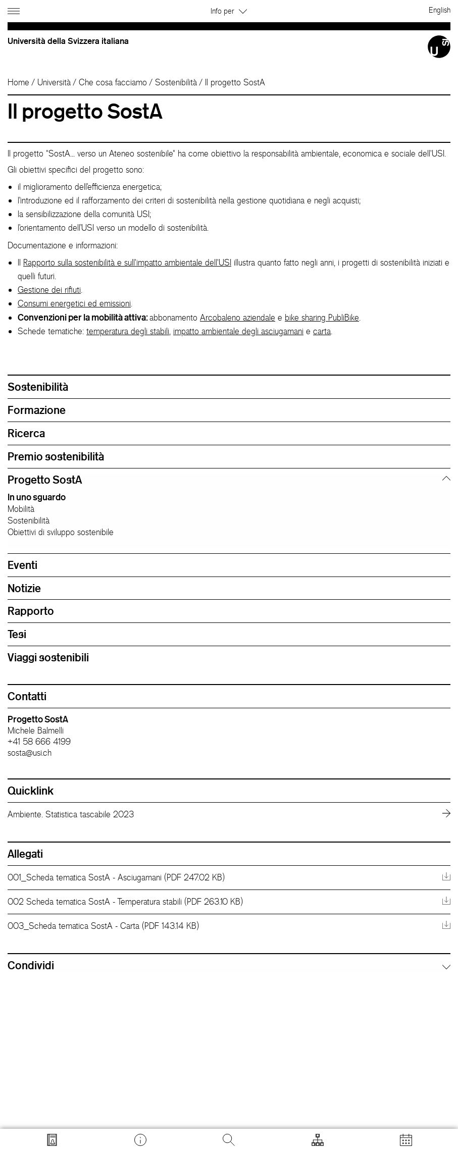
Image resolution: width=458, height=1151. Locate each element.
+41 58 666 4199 (39, 741)
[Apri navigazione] (15, 9)
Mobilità (21, 508)
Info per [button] (229, 11)
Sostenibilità (176, 82)
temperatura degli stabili (127, 331)
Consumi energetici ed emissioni (74, 303)
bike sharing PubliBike (322, 317)
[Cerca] (229, 1140)
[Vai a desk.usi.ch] (140, 1140)
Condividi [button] (31, 965)
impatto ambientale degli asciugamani (238, 331)
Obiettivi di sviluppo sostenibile (61, 532)
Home (18, 82)
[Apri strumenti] (318, 1140)
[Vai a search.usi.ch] (52, 1140)
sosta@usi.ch (30, 752)
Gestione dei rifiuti (49, 289)
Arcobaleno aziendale (237, 317)
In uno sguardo (37, 496)
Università (54, 82)
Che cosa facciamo (113, 82)
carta (322, 331)
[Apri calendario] (406, 1140)
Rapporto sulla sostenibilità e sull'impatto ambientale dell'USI (127, 262)
